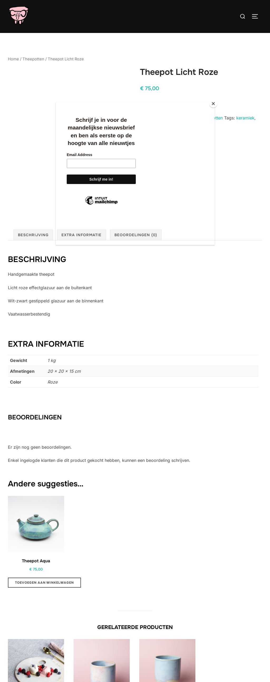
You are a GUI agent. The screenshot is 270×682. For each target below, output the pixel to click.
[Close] (213, 104)
